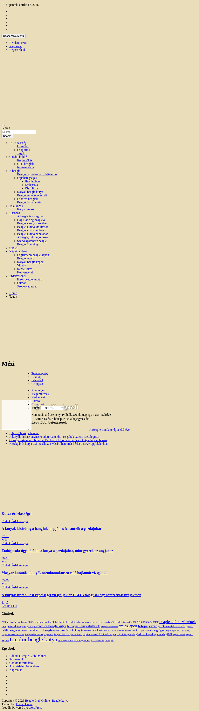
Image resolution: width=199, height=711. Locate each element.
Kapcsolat (15, 46)
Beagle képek (25, 258)
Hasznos (14, 212)
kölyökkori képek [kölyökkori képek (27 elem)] (142, 634)
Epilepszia (31, 184)
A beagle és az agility (30, 216)
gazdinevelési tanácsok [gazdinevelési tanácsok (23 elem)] (171, 626)
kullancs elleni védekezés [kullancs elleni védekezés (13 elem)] (122, 630)
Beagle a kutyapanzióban (32, 234)
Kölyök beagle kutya (30, 191)
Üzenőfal (23, 146)
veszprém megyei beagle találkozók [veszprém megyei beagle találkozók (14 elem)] (86, 640)
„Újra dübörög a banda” (24, 433)
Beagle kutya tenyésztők (32, 195)
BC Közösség (17, 142)
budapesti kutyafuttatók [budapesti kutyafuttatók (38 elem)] (83, 626)
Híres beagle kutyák (29, 279)
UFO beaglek (25, 163)
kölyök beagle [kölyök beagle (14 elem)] (124, 634)
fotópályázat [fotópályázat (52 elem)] (147, 626)
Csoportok (23, 149)
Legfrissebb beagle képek (33, 255)
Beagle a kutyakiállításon (33, 227)
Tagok (21, 153)
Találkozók (16, 205)
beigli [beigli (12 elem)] (20, 626)
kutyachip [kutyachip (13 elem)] (170, 630)
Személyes (38, 390)
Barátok (36, 401)
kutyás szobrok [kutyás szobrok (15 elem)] (74, 634)
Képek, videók (18, 251)
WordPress (35, 707)
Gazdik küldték (18, 156)
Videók (21, 265)
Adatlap (36, 376)
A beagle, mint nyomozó (32, 237)
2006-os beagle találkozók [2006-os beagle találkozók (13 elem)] (14, 622)
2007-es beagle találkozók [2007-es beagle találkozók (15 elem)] (41, 621)
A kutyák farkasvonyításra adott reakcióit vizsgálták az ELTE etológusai (54, 436)
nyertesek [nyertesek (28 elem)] (179, 634)
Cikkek (13, 248)
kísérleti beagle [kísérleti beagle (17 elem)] (107, 634)
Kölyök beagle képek (30, 262)
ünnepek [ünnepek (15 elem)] (109, 640)
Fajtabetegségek (27, 177)
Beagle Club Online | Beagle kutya (46, 700)
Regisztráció (17, 49)
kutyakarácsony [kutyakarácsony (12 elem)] (182, 630)
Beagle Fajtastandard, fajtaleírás (37, 174)
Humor (21, 283)
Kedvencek (38, 397)
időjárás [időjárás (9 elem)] (87, 631)
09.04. (5, 558)
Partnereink (16, 659)
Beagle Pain (32, 181)
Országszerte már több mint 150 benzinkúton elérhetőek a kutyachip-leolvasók (58, 440)
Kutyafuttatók (25, 209)
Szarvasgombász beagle (32, 241)
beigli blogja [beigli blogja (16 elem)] (30, 626)
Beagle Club (9, 606)
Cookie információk (21, 662)
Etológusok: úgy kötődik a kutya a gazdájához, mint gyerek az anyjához (57, 551)
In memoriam (25, 167)
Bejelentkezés (18, 42)
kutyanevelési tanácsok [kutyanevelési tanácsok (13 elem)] (13, 634)
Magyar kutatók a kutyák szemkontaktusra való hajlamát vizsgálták (55, 573)
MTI (4, 539)
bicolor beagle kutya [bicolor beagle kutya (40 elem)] (52, 626)
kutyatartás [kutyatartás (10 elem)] (48, 634)
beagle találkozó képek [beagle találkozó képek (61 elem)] (177, 621)
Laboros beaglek (27, 198)
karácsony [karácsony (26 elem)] (103, 630)
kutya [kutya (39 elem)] (140, 630)
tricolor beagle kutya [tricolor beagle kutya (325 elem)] (33, 639)
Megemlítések (40, 393)
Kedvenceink (25, 272)
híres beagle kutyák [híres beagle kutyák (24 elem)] (71, 630)
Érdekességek (17, 276)
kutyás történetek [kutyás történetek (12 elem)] (91, 634)
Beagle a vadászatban (30, 230)
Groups (37, 383)
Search (6, 128)
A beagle (14, 170)
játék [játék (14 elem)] (94, 630)
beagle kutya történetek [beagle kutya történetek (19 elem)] (146, 621)
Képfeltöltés (24, 160)
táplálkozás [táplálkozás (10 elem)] (62, 640)
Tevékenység (39, 373)
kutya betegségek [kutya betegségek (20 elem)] (154, 630)
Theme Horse (24, 704)
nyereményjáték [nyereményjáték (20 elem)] (163, 634)
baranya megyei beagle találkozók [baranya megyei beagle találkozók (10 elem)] (99, 622)
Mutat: (35, 408)
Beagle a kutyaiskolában (32, 223)
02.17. (5, 536)
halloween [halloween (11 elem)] (22, 630)
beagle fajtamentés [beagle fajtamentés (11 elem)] (123, 622)
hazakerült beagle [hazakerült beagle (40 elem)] (40, 630)
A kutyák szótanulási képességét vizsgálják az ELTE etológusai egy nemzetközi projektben (71, 595)
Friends (37, 380)
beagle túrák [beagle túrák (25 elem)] (9, 626)
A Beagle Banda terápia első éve (109, 429)
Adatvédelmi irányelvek (24, 666)
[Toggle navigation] (3, 125)
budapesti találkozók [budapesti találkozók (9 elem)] (109, 627)
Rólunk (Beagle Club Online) (27, 655)
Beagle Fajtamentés (29, 202)
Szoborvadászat (27, 286)
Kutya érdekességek (17, 513)
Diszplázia (31, 188)
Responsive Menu (13, 35)
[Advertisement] (99, 328)
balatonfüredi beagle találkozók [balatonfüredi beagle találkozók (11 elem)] (69, 622)
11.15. (5, 602)
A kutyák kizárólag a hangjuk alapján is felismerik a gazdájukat (51, 528)
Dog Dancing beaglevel (31, 219)
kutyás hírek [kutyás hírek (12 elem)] (60, 634)
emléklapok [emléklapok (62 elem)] (128, 626)
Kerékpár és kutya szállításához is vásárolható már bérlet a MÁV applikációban (58, 443)
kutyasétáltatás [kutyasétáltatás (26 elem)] (34, 634)
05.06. (5, 580)
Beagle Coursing (27, 244)
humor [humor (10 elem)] (56, 630)
